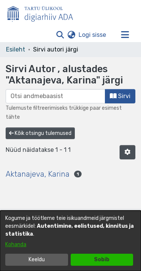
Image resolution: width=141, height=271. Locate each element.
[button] (60, 34)
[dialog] (70, 240)
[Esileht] (43, 12)
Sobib (101, 259)
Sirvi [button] (120, 96)
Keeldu (37, 259)
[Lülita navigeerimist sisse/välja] (124, 35)
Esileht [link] (15, 49)
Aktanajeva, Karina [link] (38, 174)
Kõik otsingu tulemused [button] (40, 133)
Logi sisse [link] (93, 34)
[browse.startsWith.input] (55, 96)
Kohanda (15, 244)
